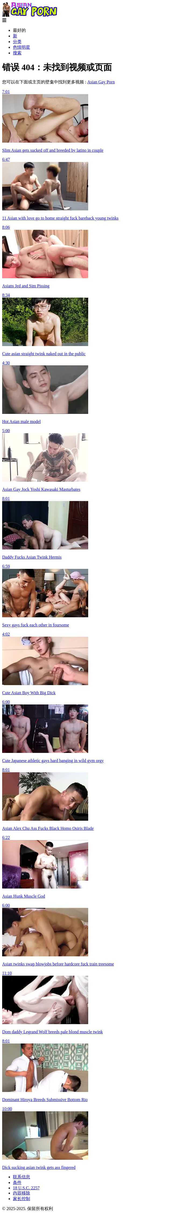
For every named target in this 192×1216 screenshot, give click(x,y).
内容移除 (21, 1193)
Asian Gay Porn (101, 82)
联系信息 (21, 1177)
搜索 (17, 53)
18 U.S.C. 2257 (26, 1188)
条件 (17, 1182)
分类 (17, 41)
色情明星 (21, 47)
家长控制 (21, 1198)
